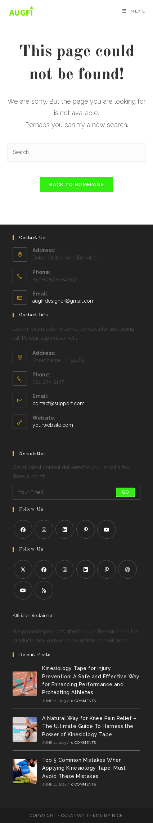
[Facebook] (23, 529)
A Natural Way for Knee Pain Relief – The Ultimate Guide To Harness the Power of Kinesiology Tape (89, 726)
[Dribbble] (127, 569)
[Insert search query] (76, 152)
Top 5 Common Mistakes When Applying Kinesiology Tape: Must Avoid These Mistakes (84, 768)
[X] (23, 569)
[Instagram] (44, 529)
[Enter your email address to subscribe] (76, 492)
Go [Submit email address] (125, 492)
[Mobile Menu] (134, 11)
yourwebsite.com (52, 425)
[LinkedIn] (64, 529)
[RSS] (44, 590)
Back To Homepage (76, 184)
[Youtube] (106, 529)
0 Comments (83, 701)
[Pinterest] (85, 529)
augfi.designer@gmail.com (63, 301)
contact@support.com (58, 403)
